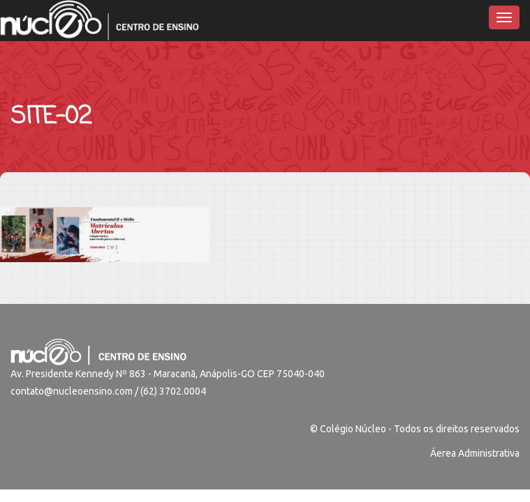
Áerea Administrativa (475, 453)
